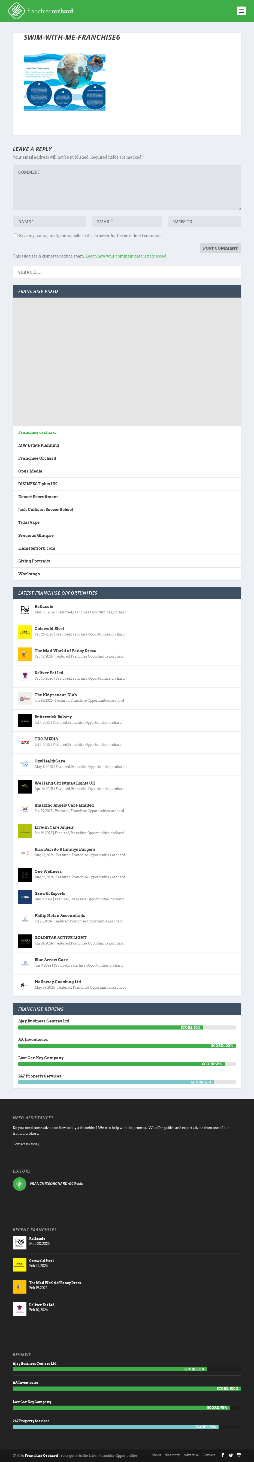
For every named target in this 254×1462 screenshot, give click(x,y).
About (156, 1455)
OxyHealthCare (50, 761)
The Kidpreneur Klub (56, 695)
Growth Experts (50, 893)
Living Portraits (34, 561)
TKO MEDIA (46, 739)
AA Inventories (33, 1039)
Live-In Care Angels (54, 827)
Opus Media (30, 471)
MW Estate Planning (38, 445)
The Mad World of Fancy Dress (65, 651)
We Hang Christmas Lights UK (65, 783)
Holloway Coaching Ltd (58, 982)
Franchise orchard (37, 432)
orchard (119, 612)
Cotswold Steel (49, 628)
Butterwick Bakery (53, 717)
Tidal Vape (29, 522)
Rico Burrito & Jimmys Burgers (65, 849)
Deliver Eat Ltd (49, 673)
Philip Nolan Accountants (60, 915)
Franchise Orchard (37, 458)
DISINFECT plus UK (37, 484)
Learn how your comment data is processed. (126, 256)
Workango (29, 574)
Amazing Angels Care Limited (64, 805)
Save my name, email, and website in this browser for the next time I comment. (91, 236)
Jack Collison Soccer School (45, 509)
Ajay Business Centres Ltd (43, 1021)
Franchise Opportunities (92, 612)
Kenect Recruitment (38, 497)
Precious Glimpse (36, 535)
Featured (65, 612)
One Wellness (48, 871)
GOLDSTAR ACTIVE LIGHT (61, 938)
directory (172, 1455)
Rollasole (44, 606)
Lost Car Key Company (41, 1058)
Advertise (191, 1455)
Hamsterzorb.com (36, 548)
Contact (209, 1455)
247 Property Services (39, 1076)
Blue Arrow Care (51, 960)
